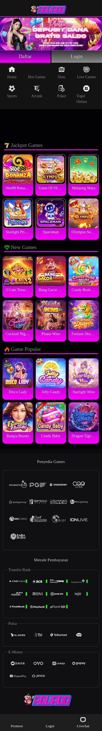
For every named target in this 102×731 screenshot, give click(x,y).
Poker (61, 91)
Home (12, 72)
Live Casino (86, 72)
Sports (12, 91)
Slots (62, 72)
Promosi (17, 722)
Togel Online (83, 94)
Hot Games (36, 72)
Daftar (25, 56)
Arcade (36, 91)
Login (77, 56)
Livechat (83, 722)
